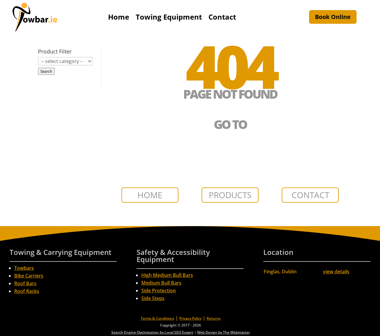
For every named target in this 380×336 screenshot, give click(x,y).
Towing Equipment (169, 17)
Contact (222, 17)
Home (118, 17)
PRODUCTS (230, 195)
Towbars (24, 268)
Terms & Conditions (157, 318)
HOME (149, 195)
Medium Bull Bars (161, 283)
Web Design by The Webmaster (223, 332)
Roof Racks (26, 291)
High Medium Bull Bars (167, 275)
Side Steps (152, 298)
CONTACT (310, 195)
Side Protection (158, 290)
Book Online (333, 17)
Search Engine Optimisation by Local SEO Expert (152, 332)
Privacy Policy (190, 318)
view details (336, 271)
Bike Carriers (28, 275)
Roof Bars (25, 283)
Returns (214, 318)
